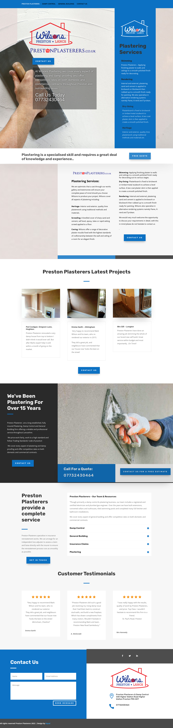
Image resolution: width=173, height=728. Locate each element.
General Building (66, 4)
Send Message (64, 703)
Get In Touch (38, 560)
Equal (48, 723)
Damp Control (49, 4)
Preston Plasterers (31, 4)
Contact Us (82, 4)
